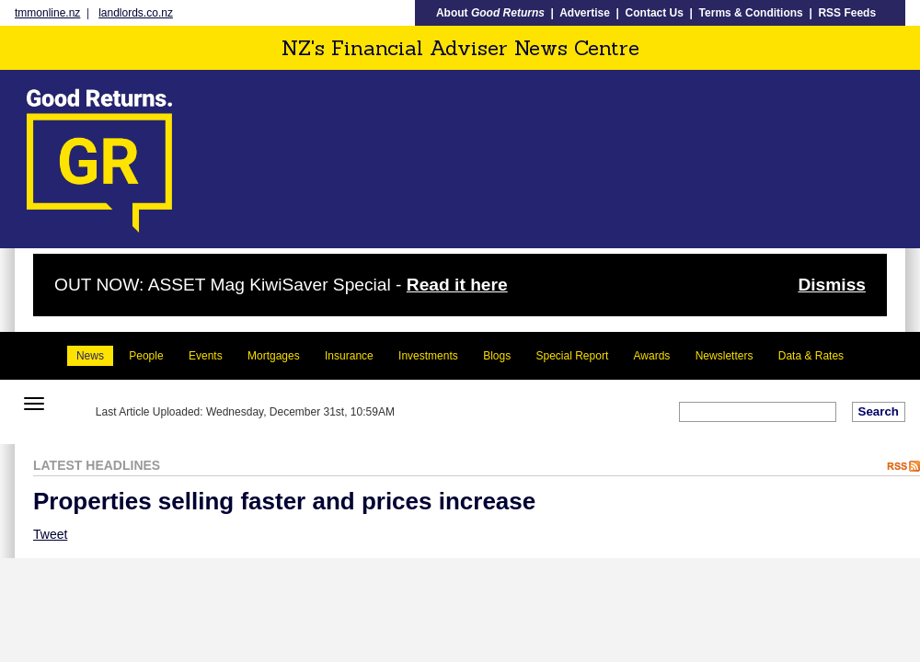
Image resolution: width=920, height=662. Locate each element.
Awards (652, 355)
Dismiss (832, 284)
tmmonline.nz (47, 12)
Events (206, 355)
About (490, 12)
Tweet (50, 534)
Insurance (349, 355)
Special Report (572, 355)
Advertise (584, 12)
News (90, 355)
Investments (428, 355)
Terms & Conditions (751, 12)
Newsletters (724, 355)
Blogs (497, 355)
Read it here (457, 284)
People (146, 355)
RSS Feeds (847, 12)
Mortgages (273, 355)
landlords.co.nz (135, 12)
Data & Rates (811, 355)
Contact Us (655, 12)
